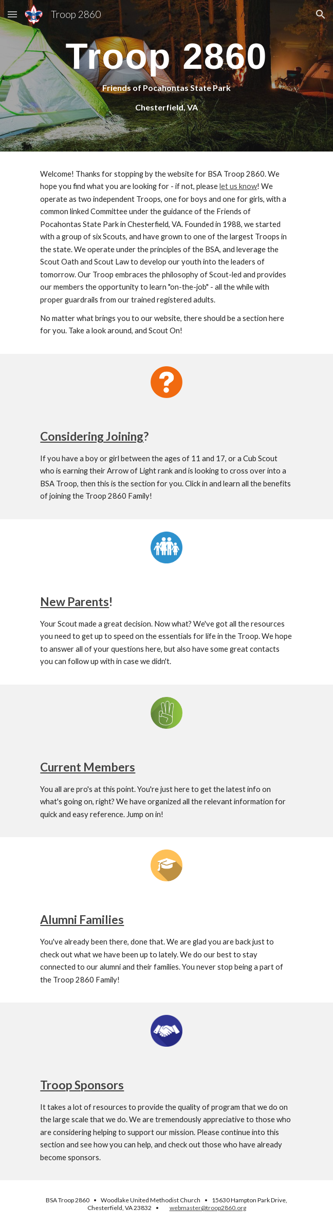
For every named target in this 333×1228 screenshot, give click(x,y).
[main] (166, 76)
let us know (238, 186)
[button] (12, 14)
